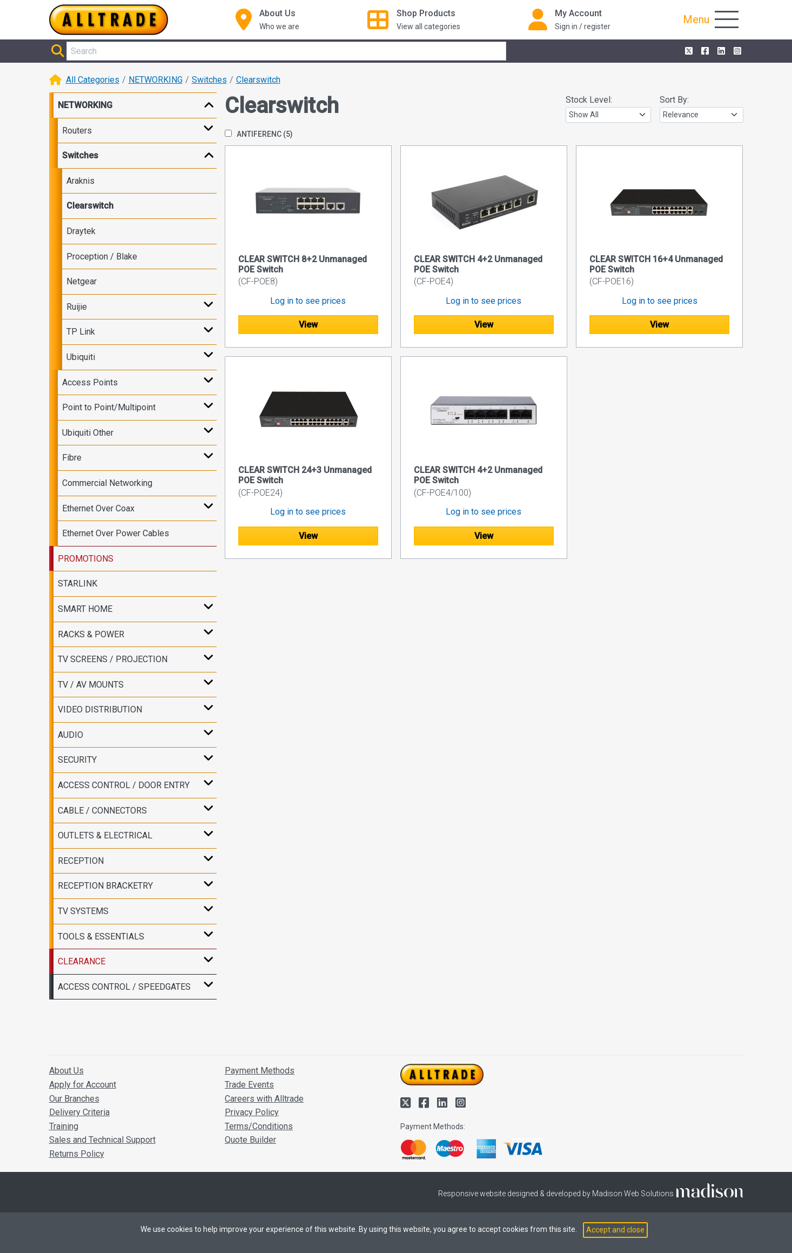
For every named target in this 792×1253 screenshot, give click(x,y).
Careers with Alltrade (264, 1099)
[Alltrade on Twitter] (688, 51)
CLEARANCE (81, 961)
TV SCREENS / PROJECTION (112, 659)
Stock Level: (589, 100)
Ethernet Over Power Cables (115, 533)
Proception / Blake (101, 256)
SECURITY (77, 760)
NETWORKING (156, 80)
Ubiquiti (80, 357)
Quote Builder (250, 1140)
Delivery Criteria (79, 1112)
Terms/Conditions (259, 1126)
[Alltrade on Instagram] (736, 51)
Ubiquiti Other (87, 433)
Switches (209, 80)
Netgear (81, 281)
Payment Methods (259, 1070)
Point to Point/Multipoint (109, 407)
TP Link (80, 331)
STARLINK (77, 583)
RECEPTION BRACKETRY (105, 886)
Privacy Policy (252, 1112)
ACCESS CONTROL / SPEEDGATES (124, 987)
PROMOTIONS (85, 559)
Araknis (80, 181)
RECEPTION (81, 861)
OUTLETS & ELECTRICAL (105, 835)
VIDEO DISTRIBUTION (100, 709)
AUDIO (70, 735)
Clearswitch (258, 80)
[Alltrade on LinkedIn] (720, 51)
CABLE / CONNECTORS (102, 810)
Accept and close (615, 1229)
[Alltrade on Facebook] (704, 51)
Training (63, 1126)
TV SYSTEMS (83, 911)
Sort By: (674, 100)
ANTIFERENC (259, 134)
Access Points (90, 382)
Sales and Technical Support (102, 1140)
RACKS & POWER (91, 634)
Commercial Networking (107, 483)
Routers (77, 130)
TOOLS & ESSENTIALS (101, 936)
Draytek (81, 231)
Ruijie (76, 307)
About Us (66, 1070)
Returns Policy (76, 1154)
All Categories (92, 80)
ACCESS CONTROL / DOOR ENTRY (124, 785)
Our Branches (74, 1099)
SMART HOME (85, 609)
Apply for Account (82, 1084)
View (308, 324)
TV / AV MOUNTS (91, 684)
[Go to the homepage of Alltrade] (108, 19)
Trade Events (249, 1084)
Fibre (72, 457)
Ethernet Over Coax (98, 508)
